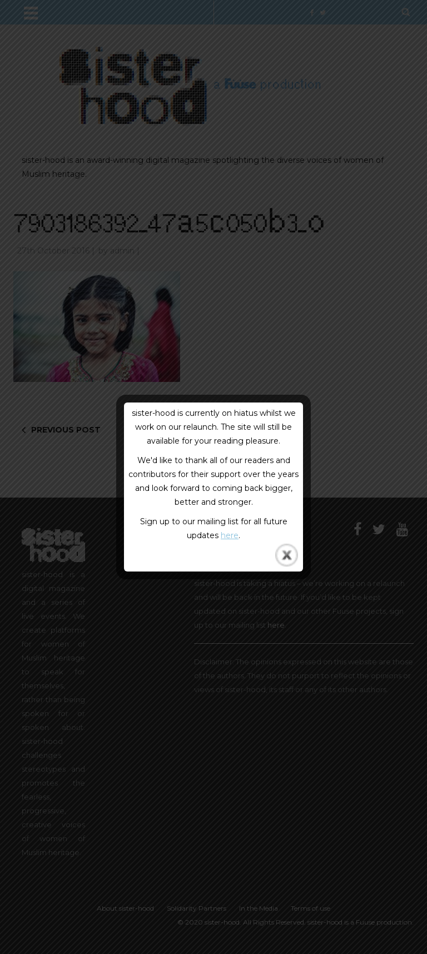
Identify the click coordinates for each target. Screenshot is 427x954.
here (230, 535)
